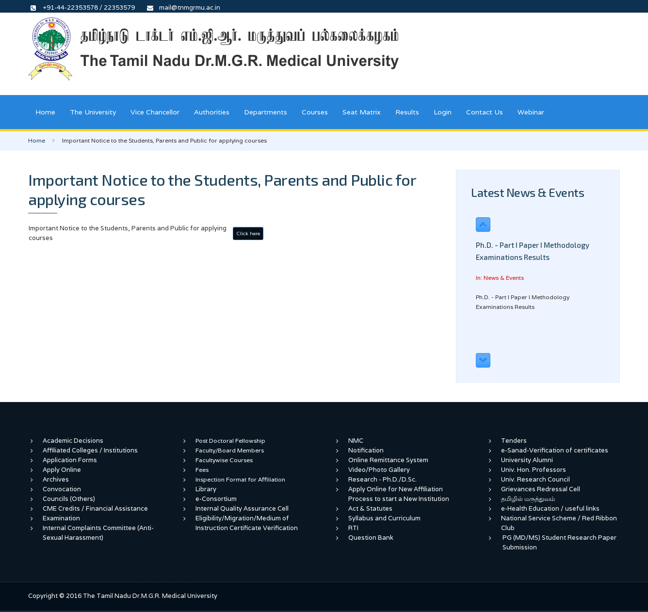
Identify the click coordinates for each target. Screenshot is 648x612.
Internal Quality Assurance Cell (242, 508)
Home (45, 112)
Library (205, 489)
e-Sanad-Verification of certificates (554, 450)
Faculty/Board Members (229, 450)
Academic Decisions (73, 440)
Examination (61, 518)
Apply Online (62, 470)
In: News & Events (500, 277)
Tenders (514, 440)
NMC (355, 440)
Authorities (211, 112)
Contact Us (484, 112)
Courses (315, 112)
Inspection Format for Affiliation (240, 479)
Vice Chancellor (154, 112)
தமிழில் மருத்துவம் (528, 499)
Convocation (62, 489)
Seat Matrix (361, 112)
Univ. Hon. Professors (533, 470)
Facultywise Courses (224, 460)
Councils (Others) (69, 499)
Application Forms (70, 460)
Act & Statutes (370, 508)
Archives (56, 479)
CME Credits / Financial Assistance (95, 508)
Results (407, 112)
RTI (353, 528)
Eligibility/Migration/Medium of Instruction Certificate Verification (246, 523)
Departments (265, 112)
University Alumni (527, 460)
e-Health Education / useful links (550, 508)
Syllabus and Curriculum (384, 518)
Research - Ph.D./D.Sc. (382, 479)
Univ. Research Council (535, 479)
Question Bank (370, 537)
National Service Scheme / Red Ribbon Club (559, 523)
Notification (366, 450)
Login (443, 112)
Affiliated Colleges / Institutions (90, 450)
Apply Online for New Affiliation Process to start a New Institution (399, 494)
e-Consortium (216, 499)
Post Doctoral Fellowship (230, 440)
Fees (202, 469)
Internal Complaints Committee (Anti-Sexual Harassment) (98, 533)
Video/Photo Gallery (379, 470)
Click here (248, 233)
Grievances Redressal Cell (540, 489)
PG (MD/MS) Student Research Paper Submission (559, 542)
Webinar (531, 112)
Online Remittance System (388, 460)
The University (93, 112)
